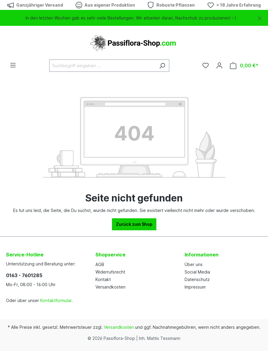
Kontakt (103, 279)
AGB (99, 264)
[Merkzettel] (205, 65)
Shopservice (110, 255)
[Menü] (13, 65)
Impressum (195, 286)
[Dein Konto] (219, 65)
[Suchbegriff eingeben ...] (102, 65)
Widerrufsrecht (110, 271)
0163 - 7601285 (24, 275)
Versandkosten (110, 286)
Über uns (194, 264)
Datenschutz (197, 279)
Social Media (197, 271)
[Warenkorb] (244, 65)
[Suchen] (162, 65)
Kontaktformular (55, 300)
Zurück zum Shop (134, 224)
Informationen (201, 255)
